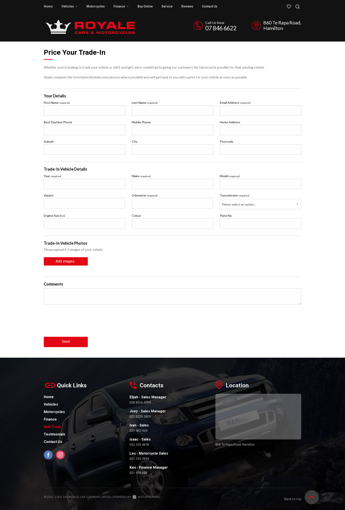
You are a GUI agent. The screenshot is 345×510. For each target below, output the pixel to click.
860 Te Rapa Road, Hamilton (282, 25)
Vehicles (69, 6)
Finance (121, 6)
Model (230, 176)
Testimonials (54, 434)
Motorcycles (95, 6)
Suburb (49, 141)
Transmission (234, 195)
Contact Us (209, 6)
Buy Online (145, 6)
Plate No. (226, 215)
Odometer (145, 195)
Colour (136, 215)
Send (66, 341)
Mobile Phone (141, 122)
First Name (57, 102)
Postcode (226, 141)
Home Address (230, 122)
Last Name (145, 102)
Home (48, 6)
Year (52, 176)
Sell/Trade (52, 426)
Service (166, 6)
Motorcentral (147, 496)
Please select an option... (239, 204)
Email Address (235, 102)
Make (141, 176)
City (135, 141)
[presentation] (77, 323)
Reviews (187, 6)
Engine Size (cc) (54, 215)
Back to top (292, 496)
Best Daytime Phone (58, 122)
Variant (49, 195)
